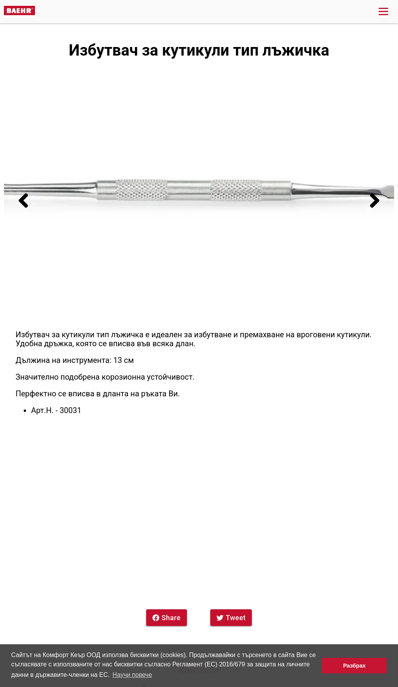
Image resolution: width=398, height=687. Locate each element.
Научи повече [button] (132, 674)
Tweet (231, 618)
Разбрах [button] (354, 666)
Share (166, 618)
